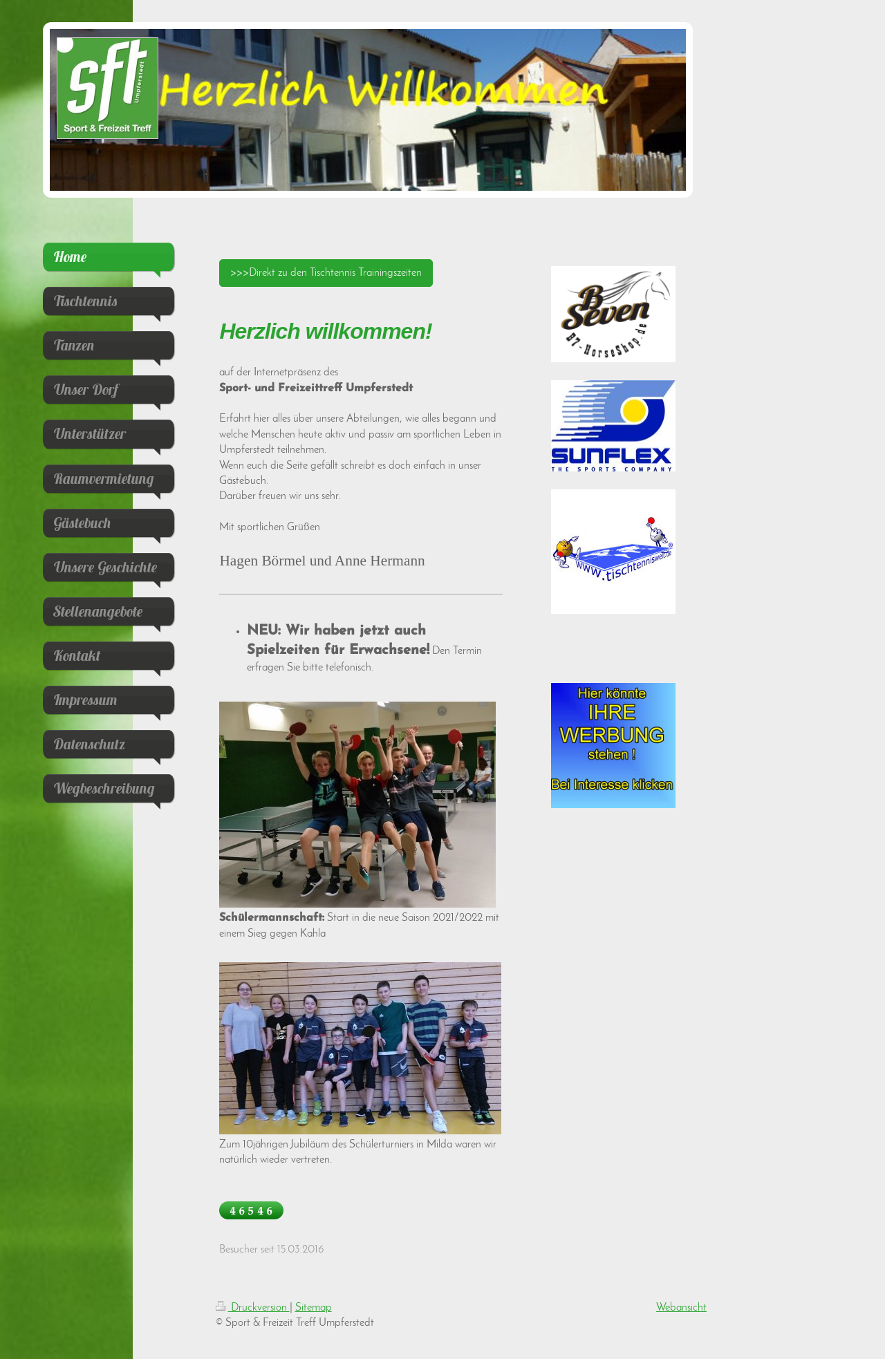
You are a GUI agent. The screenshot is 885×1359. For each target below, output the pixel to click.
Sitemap (313, 1307)
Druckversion (253, 1307)
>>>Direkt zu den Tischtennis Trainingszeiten (326, 273)
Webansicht (681, 1307)
